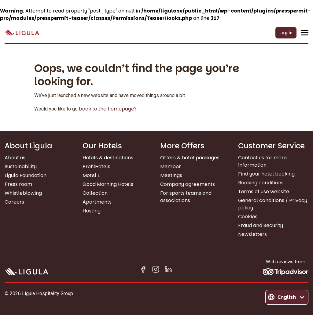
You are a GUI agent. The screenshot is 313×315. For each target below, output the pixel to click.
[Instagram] (156, 270)
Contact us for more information (262, 161)
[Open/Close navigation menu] (304, 32)
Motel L (91, 175)
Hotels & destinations (108, 157)
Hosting (92, 210)
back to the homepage (106, 108)
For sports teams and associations (186, 197)
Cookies (247, 216)
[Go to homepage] (22, 33)
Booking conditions (261, 182)
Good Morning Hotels (108, 184)
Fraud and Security (260, 225)
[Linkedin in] (168, 270)
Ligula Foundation (25, 175)
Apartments (97, 201)
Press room (18, 184)
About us (15, 157)
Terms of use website (263, 191)
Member (170, 166)
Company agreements (187, 184)
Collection (95, 193)
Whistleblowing (23, 193)
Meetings (171, 175)
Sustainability (21, 166)
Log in (286, 33)
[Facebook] (143, 270)
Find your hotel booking (266, 173)
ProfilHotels (96, 166)
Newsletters (252, 234)
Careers (14, 201)
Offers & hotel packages (189, 157)
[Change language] (287, 297)
